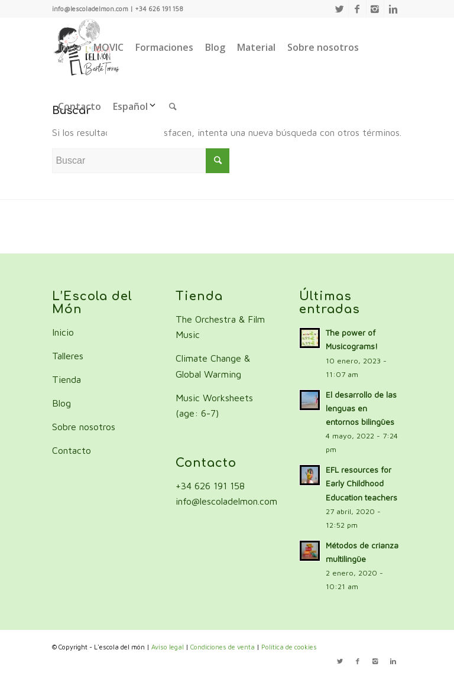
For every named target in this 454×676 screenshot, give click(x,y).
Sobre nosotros (83, 426)
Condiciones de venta (222, 647)
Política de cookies (289, 647)
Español (135, 106)
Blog (61, 403)
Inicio (63, 332)
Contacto (71, 450)
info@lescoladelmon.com (226, 501)
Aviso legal (167, 647)
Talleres (67, 355)
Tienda (66, 379)
